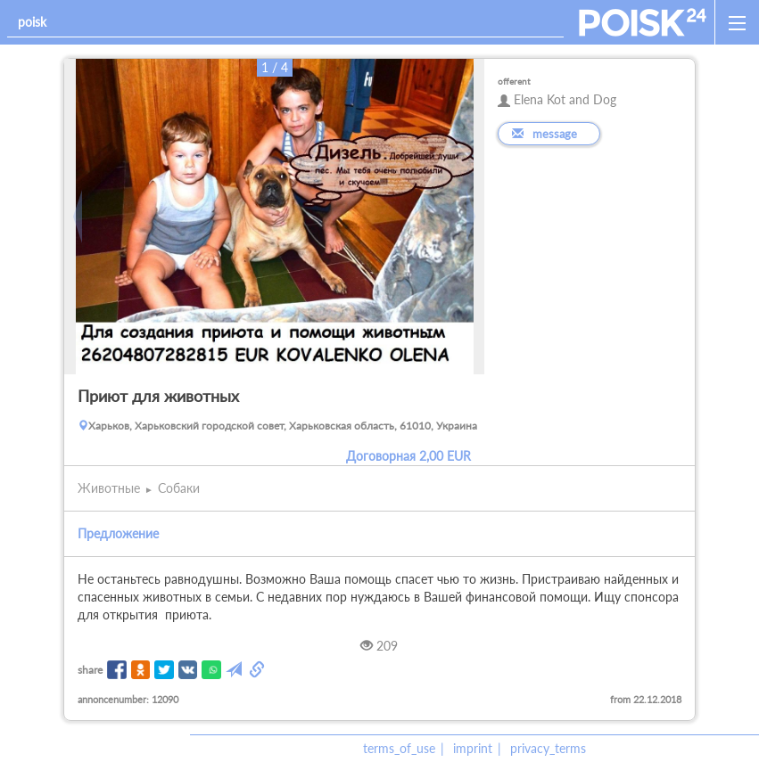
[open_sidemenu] (736, 22)
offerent (514, 81)
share (90, 669)
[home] (642, 22)
